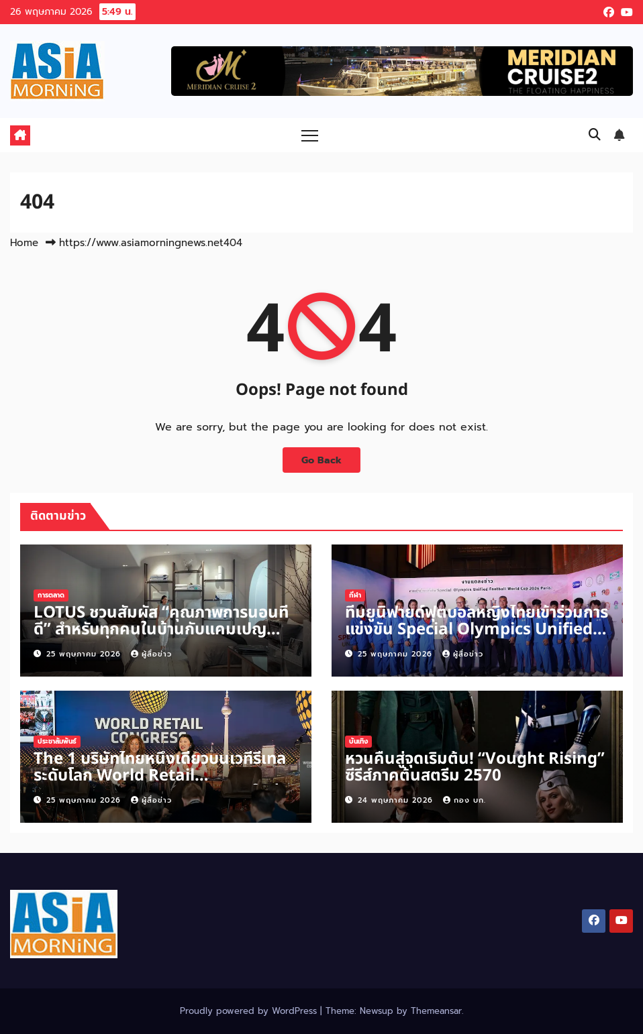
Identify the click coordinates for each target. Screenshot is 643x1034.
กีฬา (355, 595)
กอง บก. (464, 800)
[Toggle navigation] (309, 135)
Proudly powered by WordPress (250, 1010)
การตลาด (51, 595)
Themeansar (436, 1010)
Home (24, 242)
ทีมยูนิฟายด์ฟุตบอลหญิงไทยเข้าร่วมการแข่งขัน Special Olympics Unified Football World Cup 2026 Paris (476, 629)
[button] (595, 134)
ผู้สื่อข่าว (151, 654)
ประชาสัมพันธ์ (57, 741)
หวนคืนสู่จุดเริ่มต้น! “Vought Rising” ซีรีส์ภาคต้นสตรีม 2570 (475, 767)
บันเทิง (358, 741)
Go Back (321, 460)
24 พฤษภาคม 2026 (397, 800)
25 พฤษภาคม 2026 (85, 654)
